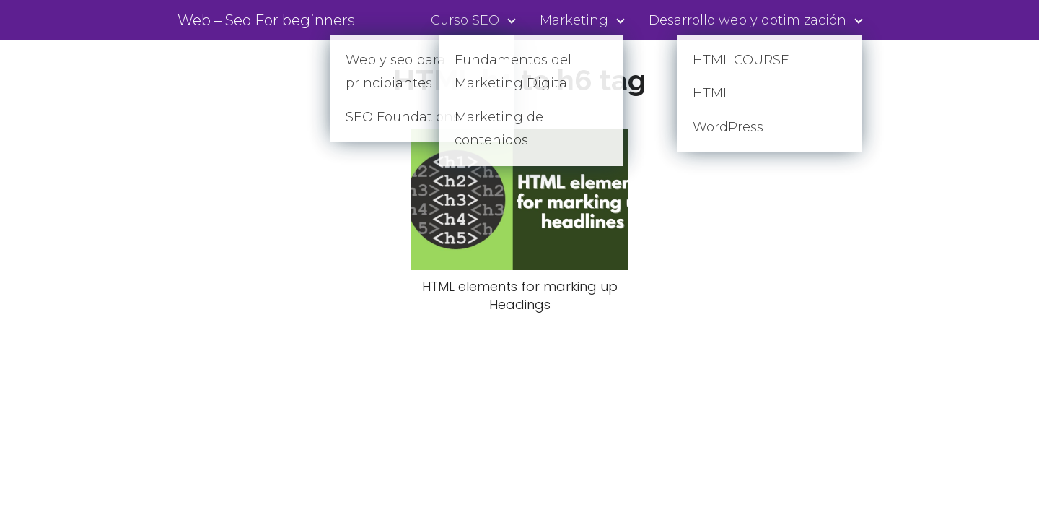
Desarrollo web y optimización (747, 20)
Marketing (574, 20)
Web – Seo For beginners (266, 20)
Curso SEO (465, 20)
